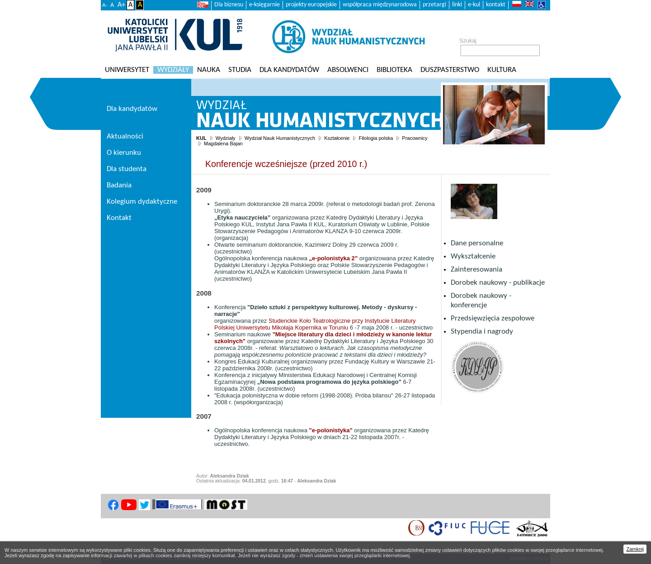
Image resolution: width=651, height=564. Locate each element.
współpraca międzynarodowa (380, 4)
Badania (119, 185)
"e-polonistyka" (331, 430)
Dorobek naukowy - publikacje (498, 283)
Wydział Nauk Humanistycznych (280, 138)
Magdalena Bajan (223, 143)
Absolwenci (347, 70)
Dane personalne (477, 243)
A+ (121, 5)
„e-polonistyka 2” (333, 258)
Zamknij (635, 549)
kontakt (495, 4)
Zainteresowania (476, 269)
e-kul (474, 4)
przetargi (434, 4)
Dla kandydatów (289, 70)
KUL (201, 138)
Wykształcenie (473, 256)
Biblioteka (394, 70)
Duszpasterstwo (449, 70)
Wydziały (173, 70)
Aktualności (125, 136)
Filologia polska (376, 138)
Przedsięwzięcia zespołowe (492, 318)
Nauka (208, 70)
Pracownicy (414, 138)
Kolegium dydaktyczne (142, 202)
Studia (239, 70)
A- (105, 5)
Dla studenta (126, 169)
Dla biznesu (228, 4)
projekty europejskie (311, 4)
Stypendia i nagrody (482, 331)
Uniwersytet (127, 70)
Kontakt (119, 218)
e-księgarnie (264, 4)
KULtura (501, 70)
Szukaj (467, 41)
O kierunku (124, 153)
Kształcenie (336, 138)
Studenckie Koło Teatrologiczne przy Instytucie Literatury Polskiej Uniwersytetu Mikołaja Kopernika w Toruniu (315, 324)
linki (457, 4)
